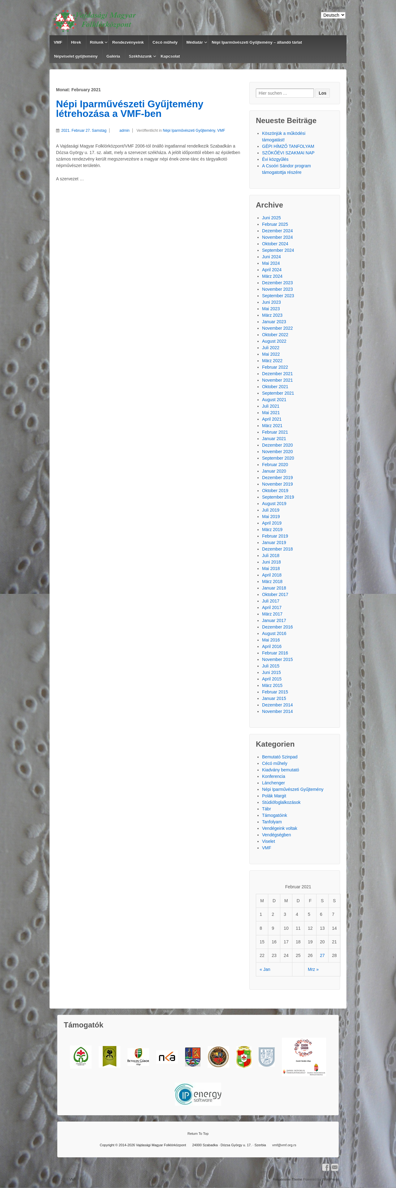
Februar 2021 (275, 432)
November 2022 (277, 328)
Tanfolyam (272, 821)
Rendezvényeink (128, 42)
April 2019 (272, 523)
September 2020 (278, 458)
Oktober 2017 (275, 594)
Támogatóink (274, 815)
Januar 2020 (274, 471)
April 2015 (272, 678)
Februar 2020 (275, 464)
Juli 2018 (270, 555)
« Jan (265, 969)
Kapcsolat (170, 56)
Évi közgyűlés (275, 159)
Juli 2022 (270, 347)
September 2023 (278, 295)
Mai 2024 (271, 263)
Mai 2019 (271, 516)
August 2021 (274, 399)
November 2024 (277, 237)
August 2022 (274, 341)
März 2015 (272, 685)
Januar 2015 (274, 698)
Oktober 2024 (275, 243)
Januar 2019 (274, 542)
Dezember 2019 (277, 477)
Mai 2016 (271, 639)
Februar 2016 (275, 652)
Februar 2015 (275, 691)
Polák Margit (274, 795)
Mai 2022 (271, 354)
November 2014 (277, 711)
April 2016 (272, 646)
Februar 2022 (275, 367)
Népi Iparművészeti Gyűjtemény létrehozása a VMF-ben (129, 108)
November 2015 (277, 659)
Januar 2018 (274, 587)
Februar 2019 (275, 536)
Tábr (266, 808)
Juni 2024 (271, 256)
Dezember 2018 (277, 549)
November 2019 (277, 484)
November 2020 (277, 451)
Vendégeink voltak (279, 828)
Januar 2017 (274, 620)
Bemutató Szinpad (279, 756)
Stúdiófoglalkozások (281, 802)
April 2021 (272, 419)
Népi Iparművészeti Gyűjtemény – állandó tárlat (257, 42)
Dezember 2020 (277, 445)
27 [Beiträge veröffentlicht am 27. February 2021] (322, 955)
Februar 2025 (275, 224)
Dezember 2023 (277, 282)
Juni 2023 (271, 302)
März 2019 (272, 529)
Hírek (76, 42)
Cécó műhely (165, 42)
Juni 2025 (271, 217)
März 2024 (272, 276)
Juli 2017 (270, 600)
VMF (58, 42)
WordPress (330, 1179)
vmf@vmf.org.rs (284, 1145)
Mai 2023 (271, 308)
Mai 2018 (271, 568)
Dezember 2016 (277, 626)
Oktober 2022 (275, 334)
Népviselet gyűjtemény (76, 56)
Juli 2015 (270, 665)
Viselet (268, 841)
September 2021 (278, 393)
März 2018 (272, 581)
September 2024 (278, 250)
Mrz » (313, 969)
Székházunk (140, 56)
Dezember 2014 (277, 704)
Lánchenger (273, 782)
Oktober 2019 (275, 490)
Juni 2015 (271, 672)
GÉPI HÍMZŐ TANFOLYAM (288, 146)
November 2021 (277, 380)
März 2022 (272, 360)
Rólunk (96, 42)
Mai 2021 (271, 412)
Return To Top (198, 1133)
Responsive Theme (287, 1179)
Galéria (113, 56)
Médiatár (194, 42)
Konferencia (273, 776)
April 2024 (272, 269)
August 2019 (274, 503)
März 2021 (272, 425)
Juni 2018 (271, 562)
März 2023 (272, 315)
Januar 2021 (274, 438)
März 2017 (272, 613)
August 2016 (274, 633)
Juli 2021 (270, 406)
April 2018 (272, 575)
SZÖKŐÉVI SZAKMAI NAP (288, 152)
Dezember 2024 (277, 230)
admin (120, 130)
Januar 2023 (274, 321)
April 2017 (272, 607)
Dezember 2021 (277, 373)
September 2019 (278, 497)
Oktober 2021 (275, 386)
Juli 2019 (270, 510)
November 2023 (277, 289)
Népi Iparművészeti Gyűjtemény (189, 130)
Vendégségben (276, 834)
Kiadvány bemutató (280, 769)
